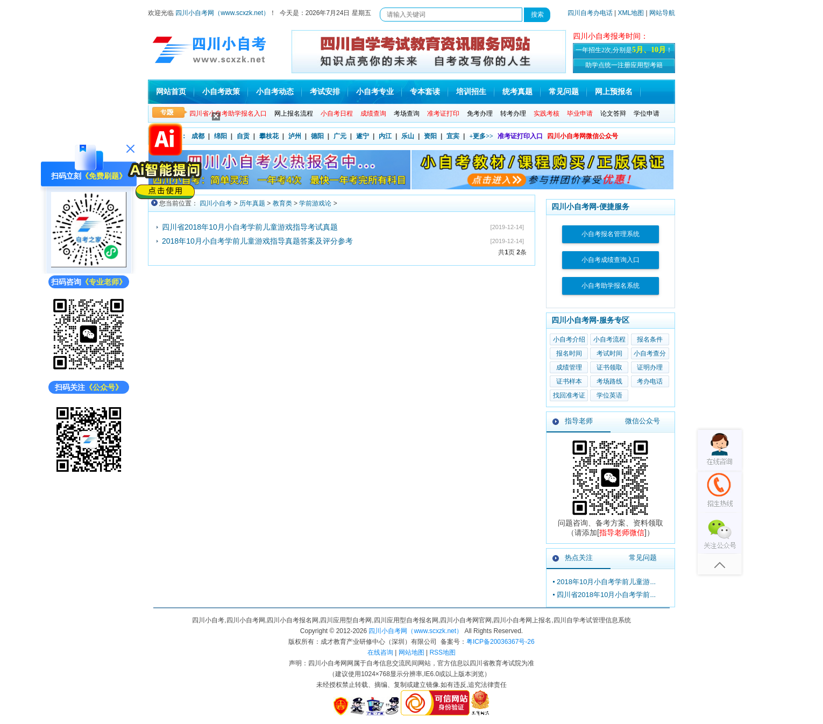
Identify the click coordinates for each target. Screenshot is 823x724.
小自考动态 (275, 92)
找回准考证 (569, 395)
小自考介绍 (569, 339)
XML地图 (631, 13)
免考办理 (480, 113)
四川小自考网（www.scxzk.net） (222, 13)
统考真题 (517, 92)
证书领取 (609, 367)
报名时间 (569, 353)
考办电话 (650, 381)
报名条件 (650, 339)
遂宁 (362, 136)
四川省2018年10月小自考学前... (606, 595)
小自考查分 (650, 353)
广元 (340, 136)
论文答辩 (613, 113)
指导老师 (579, 421)
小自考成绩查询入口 (610, 260)
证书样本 (569, 381)
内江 (385, 136)
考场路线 (609, 381)
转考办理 (513, 113)
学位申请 (646, 113)
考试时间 (609, 353)
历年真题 (252, 203)
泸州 (294, 136)
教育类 (282, 203)
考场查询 (407, 113)
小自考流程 (609, 339)
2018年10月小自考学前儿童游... (606, 582)
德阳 (317, 136)
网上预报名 (614, 92)
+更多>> (481, 136)
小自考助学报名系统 (610, 285)
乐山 (407, 136)
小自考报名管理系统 (610, 234)
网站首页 (171, 92)
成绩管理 (569, 367)
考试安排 (325, 92)
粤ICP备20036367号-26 (500, 641)
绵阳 (220, 136)
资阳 (430, 136)
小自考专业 (375, 92)
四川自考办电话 (590, 13)
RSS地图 (442, 652)
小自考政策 (221, 92)
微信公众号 (642, 421)
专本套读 (425, 92)
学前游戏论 (315, 203)
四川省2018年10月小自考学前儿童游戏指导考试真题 (250, 227)
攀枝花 (269, 136)
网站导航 (662, 13)
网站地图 (411, 652)
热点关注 (579, 557)
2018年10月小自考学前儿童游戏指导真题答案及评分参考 (257, 241)
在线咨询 (380, 652)
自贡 (243, 136)
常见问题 (564, 92)
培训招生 (471, 92)
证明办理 (650, 367)
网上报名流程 (293, 113)
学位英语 (609, 395)
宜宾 (452, 136)
